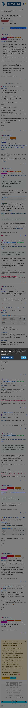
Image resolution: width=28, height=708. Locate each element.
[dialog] (14, 354)
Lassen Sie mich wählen (7, 357)
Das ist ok (23, 357)
